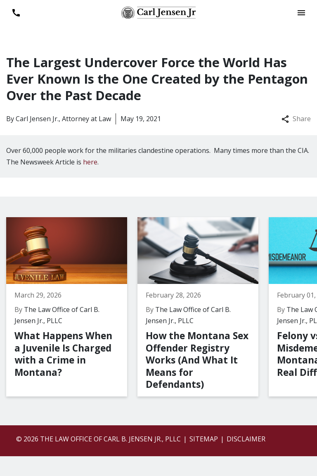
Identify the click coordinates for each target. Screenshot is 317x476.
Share (296, 118)
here (90, 161)
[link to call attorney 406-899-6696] (16, 12)
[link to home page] (158, 11)
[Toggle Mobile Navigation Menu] (301, 12)
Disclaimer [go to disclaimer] (246, 438)
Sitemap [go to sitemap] (203, 438)
